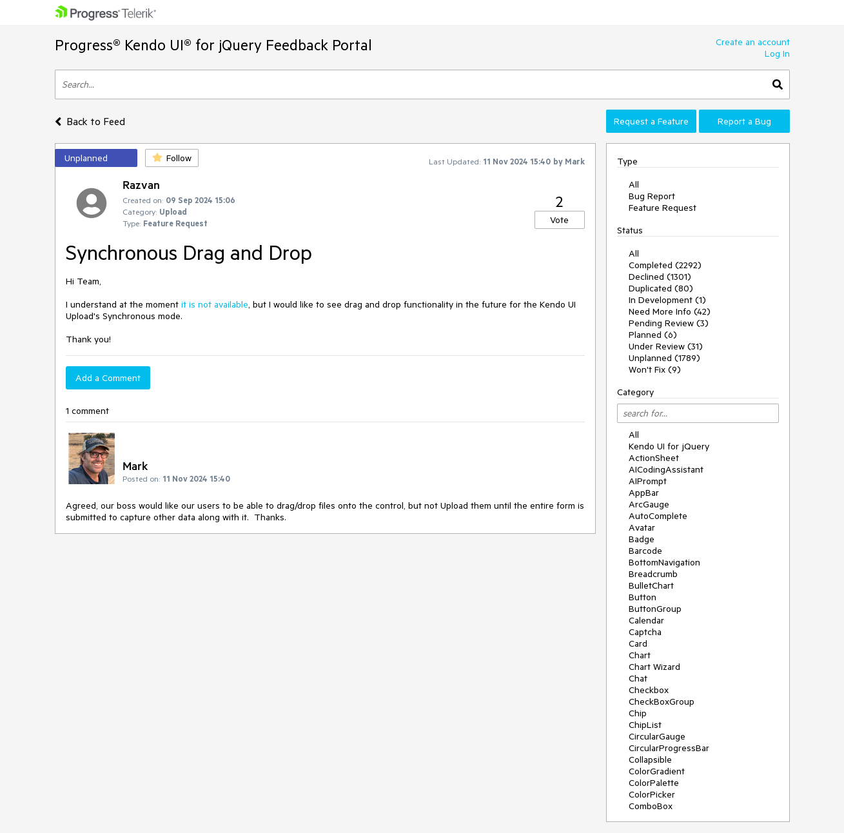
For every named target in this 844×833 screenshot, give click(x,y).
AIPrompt (648, 481)
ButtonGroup (655, 608)
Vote (559, 220)
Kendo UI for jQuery (669, 446)
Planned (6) (653, 334)
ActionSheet (654, 458)
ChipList (645, 724)
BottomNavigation (664, 562)
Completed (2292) (665, 265)
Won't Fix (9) (655, 369)
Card (638, 643)
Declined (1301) (660, 276)
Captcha (645, 632)
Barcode (645, 550)
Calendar (646, 620)
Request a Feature (651, 121)
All (634, 184)
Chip (638, 713)
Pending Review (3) (669, 323)
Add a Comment (108, 378)
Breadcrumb (653, 574)
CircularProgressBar (669, 748)
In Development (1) (667, 300)
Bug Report (652, 196)
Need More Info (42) (670, 311)
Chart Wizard (654, 666)
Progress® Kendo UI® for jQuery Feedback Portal (213, 44)
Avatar (642, 527)
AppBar (644, 492)
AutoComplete (658, 516)
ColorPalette (654, 783)
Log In (777, 53)
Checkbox (649, 690)
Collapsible (650, 759)
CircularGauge (657, 736)
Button (642, 597)
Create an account (753, 42)
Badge (641, 539)
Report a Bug (744, 121)
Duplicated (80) (661, 288)
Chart (640, 655)
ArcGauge (649, 504)
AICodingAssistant (666, 469)
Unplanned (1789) (664, 358)
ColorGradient (657, 771)
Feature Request (662, 207)
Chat (638, 678)
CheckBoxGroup (661, 701)
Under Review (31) (666, 346)
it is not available (214, 304)
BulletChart (651, 585)
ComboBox (650, 806)
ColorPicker (652, 794)
